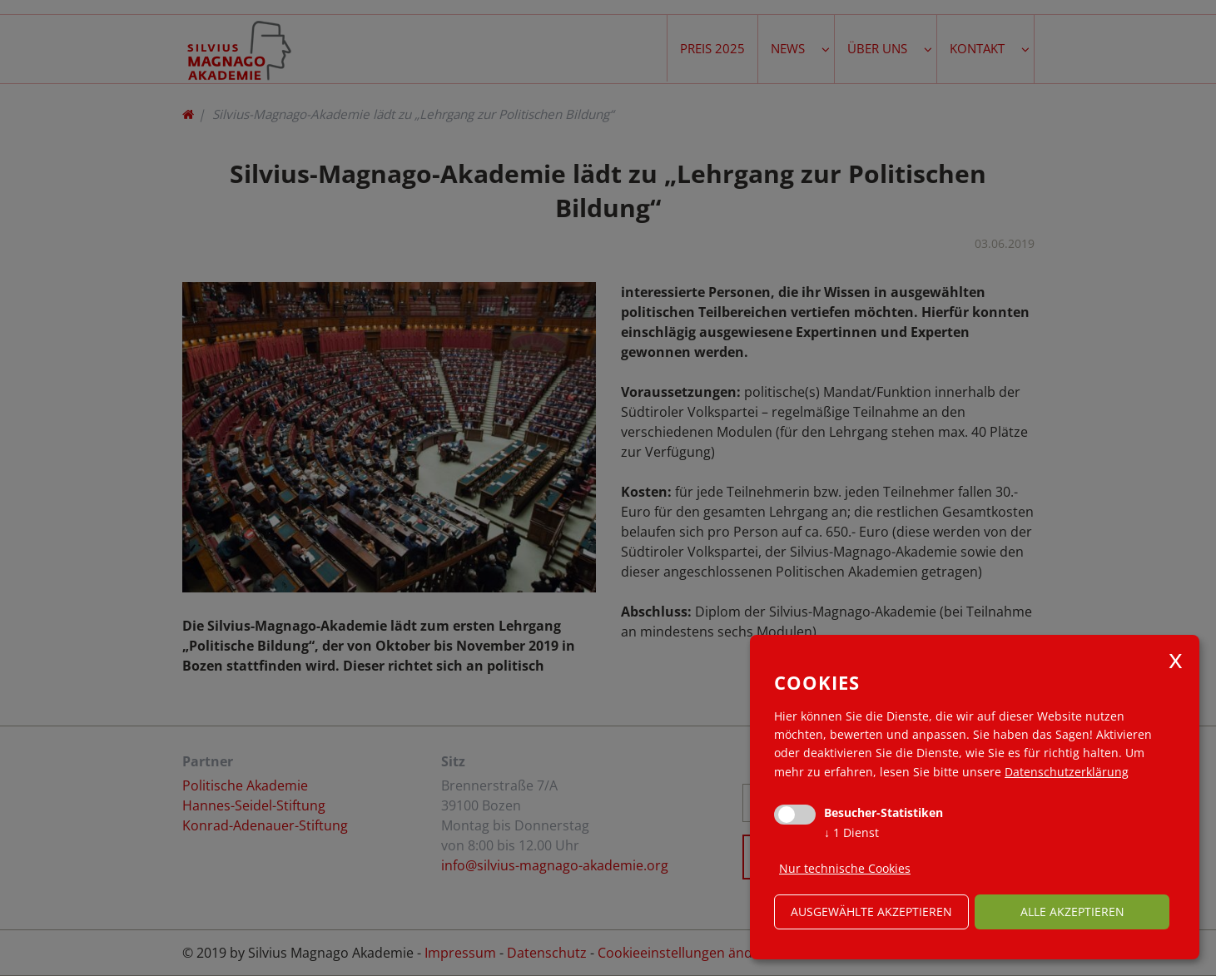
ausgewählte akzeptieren (871, 911)
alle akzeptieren (1072, 911)
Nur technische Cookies (845, 868)
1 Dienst (851, 832)
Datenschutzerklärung (1067, 772)
